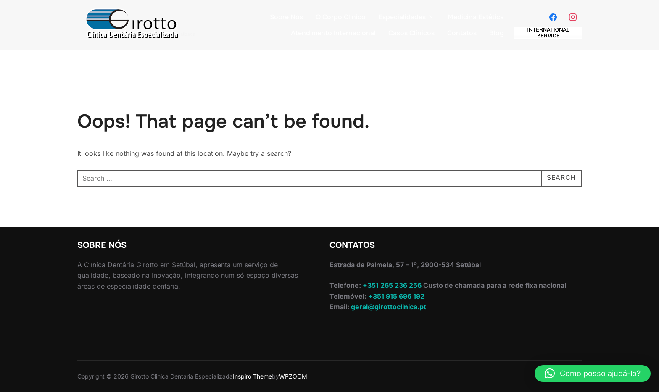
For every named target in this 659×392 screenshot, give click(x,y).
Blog (496, 33)
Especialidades (406, 17)
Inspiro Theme (252, 376)
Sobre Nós (286, 17)
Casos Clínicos (411, 33)
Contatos (462, 33)
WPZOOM (293, 376)
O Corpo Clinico (341, 17)
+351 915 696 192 (395, 296)
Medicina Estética (476, 17)
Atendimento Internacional (333, 33)
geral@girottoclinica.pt (388, 307)
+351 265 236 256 (391, 285)
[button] (593, 373)
